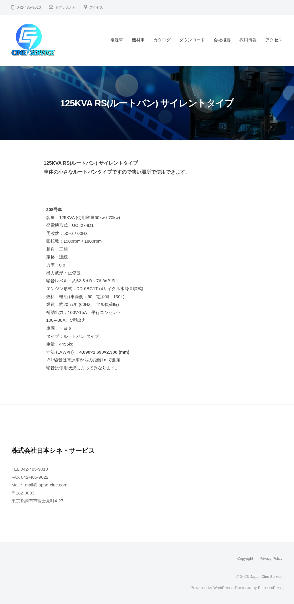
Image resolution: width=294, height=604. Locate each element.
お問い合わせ (67, 7)
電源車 (116, 39)
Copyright (241, 558)
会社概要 (222, 39)
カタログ (162, 39)
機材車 (138, 39)
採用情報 (248, 39)
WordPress (218, 587)
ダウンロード (192, 39)
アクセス (101, 7)
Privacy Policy (270, 558)
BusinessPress (269, 587)
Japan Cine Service (265, 576)
